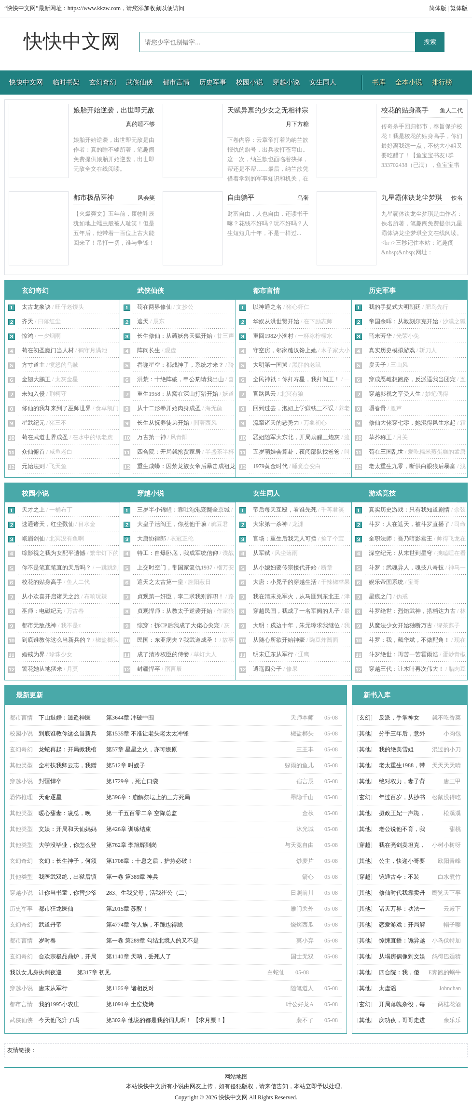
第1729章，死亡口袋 (132, 781)
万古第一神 (151, 437)
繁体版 (459, 8)
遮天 (143, 321)
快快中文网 (72, 41)
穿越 (365, 845)
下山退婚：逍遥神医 (65, 717)
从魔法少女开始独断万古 (400, 625)
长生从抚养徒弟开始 (163, 422)
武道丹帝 (50, 924)
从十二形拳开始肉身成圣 (169, 408)
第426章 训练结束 (128, 829)
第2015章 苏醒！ (127, 908)
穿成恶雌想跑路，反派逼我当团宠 (412, 379)
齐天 (27, 321)
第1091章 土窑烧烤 (130, 1004)
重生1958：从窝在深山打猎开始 (177, 393)
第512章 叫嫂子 (125, 765)
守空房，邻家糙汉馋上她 (285, 350)
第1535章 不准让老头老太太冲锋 (147, 733)
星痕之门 (380, 596)
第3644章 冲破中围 (130, 717)
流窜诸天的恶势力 (276, 422)
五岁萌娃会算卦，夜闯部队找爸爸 (296, 451)
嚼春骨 (377, 408)
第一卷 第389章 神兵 (132, 876)
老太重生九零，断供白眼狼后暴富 (412, 466)
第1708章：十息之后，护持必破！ (149, 861)
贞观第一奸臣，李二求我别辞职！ (180, 596)
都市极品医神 (93, 197)
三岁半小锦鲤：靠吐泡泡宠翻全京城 (183, 509)
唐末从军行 (53, 988)
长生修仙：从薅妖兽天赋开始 (174, 335)
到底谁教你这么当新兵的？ (56, 640)
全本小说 (408, 82)
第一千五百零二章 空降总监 (141, 813)
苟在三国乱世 (386, 451)
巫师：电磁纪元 (42, 611)
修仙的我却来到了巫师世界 (56, 408)
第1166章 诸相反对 (130, 988)
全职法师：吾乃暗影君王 (400, 538)
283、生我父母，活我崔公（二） (148, 892)
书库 (379, 82)
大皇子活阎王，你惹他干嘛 (172, 524)
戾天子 (377, 364)
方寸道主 (33, 364)
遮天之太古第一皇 (160, 582)
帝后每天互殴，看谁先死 (285, 509)
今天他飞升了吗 (59, 1020)
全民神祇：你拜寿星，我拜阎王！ (296, 379)
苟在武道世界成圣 (45, 437)
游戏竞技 (382, 493)
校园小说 (249, 82)
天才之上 (33, 509)
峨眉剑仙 (33, 538)
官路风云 (264, 393)
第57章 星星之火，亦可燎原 (141, 749)
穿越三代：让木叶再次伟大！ (406, 668)
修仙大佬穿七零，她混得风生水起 (412, 422)
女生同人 (322, 82)
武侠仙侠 (139, 82)
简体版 (437, 8)
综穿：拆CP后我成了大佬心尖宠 (178, 625)
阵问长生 (148, 350)
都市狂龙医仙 (56, 908)
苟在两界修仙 (154, 307)
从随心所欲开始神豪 (279, 640)
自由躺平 (240, 197)
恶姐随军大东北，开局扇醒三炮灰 (296, 437)
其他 (365, 733)
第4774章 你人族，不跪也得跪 (144, 924)
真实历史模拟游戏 (392, 350)
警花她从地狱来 (42, 668)
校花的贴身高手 (405, 110)
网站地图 (236, 1076)
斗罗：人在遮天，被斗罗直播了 (409, 524)
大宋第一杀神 (270, 524)
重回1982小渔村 (273, 335)
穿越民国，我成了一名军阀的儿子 (296, 611)
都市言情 (176, 82)
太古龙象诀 (36, 307)
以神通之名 (267, 307)
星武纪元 (33, 422)
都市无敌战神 (39, 625)
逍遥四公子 (267, 668)
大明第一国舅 (270, 364)
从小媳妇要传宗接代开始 (285, 567)
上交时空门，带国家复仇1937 (174, 567)
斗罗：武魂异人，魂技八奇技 (406, 567)
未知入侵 (33, 393)
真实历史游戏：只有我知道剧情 (409, 509)
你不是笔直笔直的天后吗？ (56, 567)
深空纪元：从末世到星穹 (400, 553)
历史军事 (212, 82)
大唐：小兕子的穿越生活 (285, 582)
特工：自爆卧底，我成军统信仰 (177, 553)
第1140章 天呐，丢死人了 (138, 956)
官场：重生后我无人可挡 (285, 538)
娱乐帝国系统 (386, 582)
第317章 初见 (94, 972)
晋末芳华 (380, 335)
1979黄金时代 (270, 466)
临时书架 (66, 82)
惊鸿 (27, 335)
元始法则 (33, 466)
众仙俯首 (33, 451)
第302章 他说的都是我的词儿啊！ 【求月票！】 (167, 1020)
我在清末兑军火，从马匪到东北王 (296, 596)
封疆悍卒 (148, 668)
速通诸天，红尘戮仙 (48, 524)
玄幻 (365, 717)
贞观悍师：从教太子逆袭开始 (174, 611)
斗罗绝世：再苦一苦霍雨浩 (403, 654)
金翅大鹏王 (36, 379)
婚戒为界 (33, 654)
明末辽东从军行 (273, 654)
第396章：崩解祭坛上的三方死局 (148, 797)
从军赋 (261, 553)
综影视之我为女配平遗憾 (53, 553)
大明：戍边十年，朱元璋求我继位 (296, 625)
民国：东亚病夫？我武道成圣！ (177, 640)
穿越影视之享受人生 (395, 393)
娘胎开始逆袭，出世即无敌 (113, 110)
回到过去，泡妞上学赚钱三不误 (293, 408)
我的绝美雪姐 (396, 749)
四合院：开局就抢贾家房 (169, 451)
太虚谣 (387, 988)
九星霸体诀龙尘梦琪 (411, 197)
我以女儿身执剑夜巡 (36, 972)
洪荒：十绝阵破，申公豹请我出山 (180, 379)
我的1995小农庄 (59, 1004)
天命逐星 (50, 797)
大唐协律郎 (151, 538)
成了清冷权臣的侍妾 (163, 654)
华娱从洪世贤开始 (276, 321)
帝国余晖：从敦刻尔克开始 (403, 321)
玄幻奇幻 (102, 82)
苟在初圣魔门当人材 (48, 350)
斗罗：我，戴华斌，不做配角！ (409, 640)
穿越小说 (286, 82)
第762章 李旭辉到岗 (131, 845)
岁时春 (47, 940)
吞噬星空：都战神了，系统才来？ (180, 364)
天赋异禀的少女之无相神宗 (267, 110)
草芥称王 (380, 437)
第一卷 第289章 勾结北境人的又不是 (152, 940)
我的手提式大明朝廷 (395, 307)
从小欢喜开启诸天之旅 (51, 596)
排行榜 (442, 82)
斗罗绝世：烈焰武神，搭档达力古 (412, 611)
